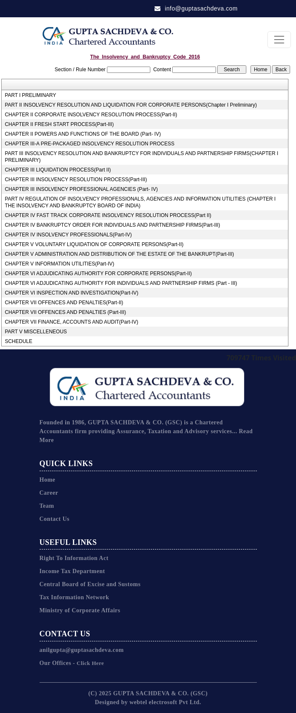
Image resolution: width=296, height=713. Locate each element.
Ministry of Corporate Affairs (80, 610)
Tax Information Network (74, 597)
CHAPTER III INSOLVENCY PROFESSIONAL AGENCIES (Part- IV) (81, 189)
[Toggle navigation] (279, 39)
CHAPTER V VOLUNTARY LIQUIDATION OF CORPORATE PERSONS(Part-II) (94, 244)
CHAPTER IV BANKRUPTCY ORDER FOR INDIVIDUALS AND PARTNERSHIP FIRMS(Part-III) (112, 225)
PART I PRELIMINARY (30, 95)
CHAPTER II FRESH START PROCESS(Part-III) (59, 124)
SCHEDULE (18, 341)
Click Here (89, 663)
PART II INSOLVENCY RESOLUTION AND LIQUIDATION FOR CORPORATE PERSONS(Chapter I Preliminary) (131, 105)
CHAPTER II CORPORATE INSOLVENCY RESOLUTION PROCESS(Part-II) (91, 115)
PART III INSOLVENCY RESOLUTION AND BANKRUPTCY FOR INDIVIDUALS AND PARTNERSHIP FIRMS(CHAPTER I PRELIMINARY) (141, 156)
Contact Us (55, 519)
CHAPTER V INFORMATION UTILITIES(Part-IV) (59, 264)
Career (49, 493)
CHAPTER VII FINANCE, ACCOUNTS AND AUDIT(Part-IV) (71, 322)
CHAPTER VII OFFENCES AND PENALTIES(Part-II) (64, 303)
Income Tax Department (72, 571)
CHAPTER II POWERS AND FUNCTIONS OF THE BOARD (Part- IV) (82, 134)
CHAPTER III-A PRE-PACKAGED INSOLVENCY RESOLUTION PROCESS (89, 144)
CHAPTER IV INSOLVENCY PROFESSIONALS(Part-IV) (68, 235)
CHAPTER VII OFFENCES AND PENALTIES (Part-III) (65, 312)
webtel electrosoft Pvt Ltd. (165, 702)
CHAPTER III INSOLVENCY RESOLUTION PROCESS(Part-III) (76, 179)
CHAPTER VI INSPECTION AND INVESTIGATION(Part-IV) (71, 293)
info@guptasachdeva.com (196, 8)
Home (48, 480)
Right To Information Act (74, 558)
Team (47, 506)
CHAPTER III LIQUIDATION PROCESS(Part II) (58, 170)
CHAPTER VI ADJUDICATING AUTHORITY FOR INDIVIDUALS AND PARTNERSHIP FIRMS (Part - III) (121, 283)
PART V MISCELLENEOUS (36, 332)
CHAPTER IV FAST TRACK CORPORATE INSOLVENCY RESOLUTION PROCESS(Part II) (108, 215)
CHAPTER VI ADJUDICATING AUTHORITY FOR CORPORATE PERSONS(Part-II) (98, 273)
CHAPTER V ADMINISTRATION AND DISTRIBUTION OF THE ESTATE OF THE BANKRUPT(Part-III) (119, 254)
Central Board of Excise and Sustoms (90, 584)
